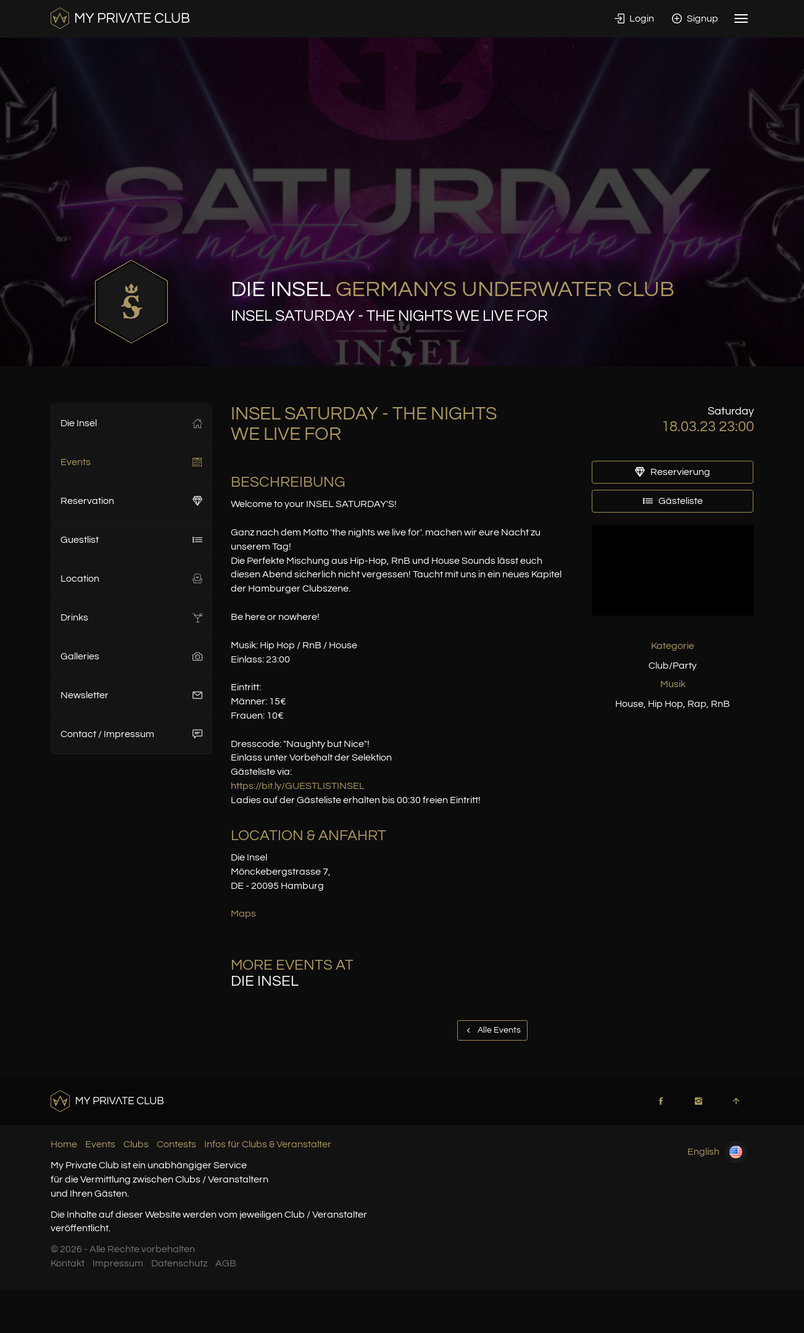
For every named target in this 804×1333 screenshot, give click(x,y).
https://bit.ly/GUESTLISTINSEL (298, 786)
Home (64, 1144)
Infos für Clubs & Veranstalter (267, 1144)
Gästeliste (673, 501)
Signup (695, 18)
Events (131, 462)
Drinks (131, 617)
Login (634, 18)
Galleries (131, 656)
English (716, 1152)
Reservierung (672, 472)
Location (131, 578)
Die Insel (131, 423)
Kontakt (68, 1263)
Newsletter (131, 695)
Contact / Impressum (131, 734)
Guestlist (131, 540)
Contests (176, 1144)
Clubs (136, 1144)
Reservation (131, 501)
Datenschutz (179, 1263)
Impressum (118, 1263)
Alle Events (492, 1030)
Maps (243, 913)
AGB (225, 1263)
